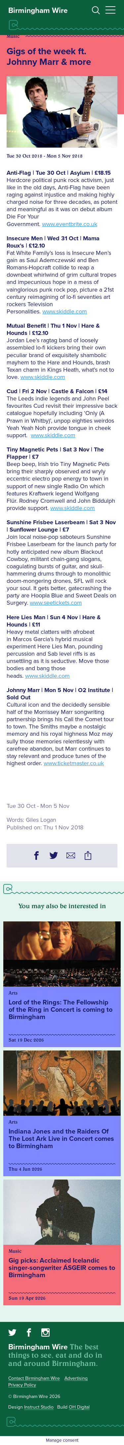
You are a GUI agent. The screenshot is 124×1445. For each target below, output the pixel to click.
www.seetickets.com (56, 602)
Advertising (76, 1378)
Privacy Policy (22, 1385)
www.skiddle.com (64, 311)
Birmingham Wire (38, 10)
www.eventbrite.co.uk (69, 224)
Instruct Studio (39, 1407)
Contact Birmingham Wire (34, 1378)
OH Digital (79, 1407)
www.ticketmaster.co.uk (74, 763)
